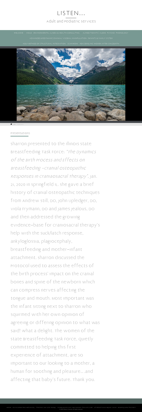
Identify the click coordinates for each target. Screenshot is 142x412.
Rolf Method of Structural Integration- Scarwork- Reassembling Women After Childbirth (71, 43)
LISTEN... (71, 13)
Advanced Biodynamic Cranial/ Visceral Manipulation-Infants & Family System (71, 38)
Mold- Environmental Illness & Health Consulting (52, 32)
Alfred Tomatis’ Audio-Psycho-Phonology (105, 32)
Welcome (18, 32)
